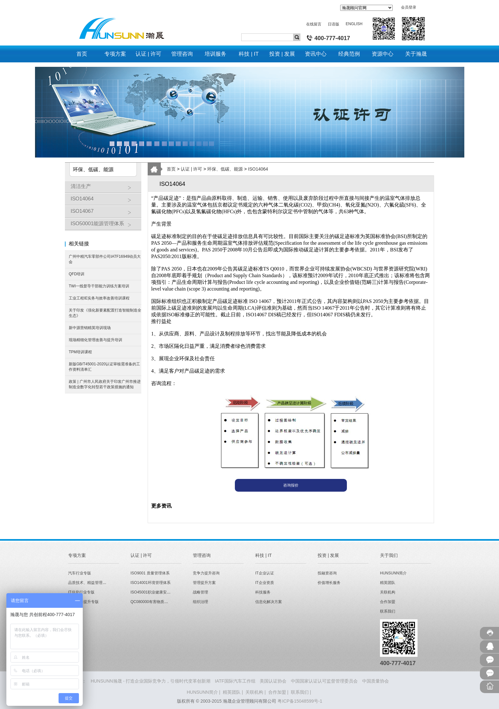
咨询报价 (291, 485)
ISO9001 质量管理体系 (150, 573)
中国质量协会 (375, 681)
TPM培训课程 (80, 352)
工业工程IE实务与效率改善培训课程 (99, 298)
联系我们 (387, 611)
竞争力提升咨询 (206, 573)
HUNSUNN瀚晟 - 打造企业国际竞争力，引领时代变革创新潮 (150, 681)
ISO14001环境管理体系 (150, 582)
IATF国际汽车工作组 (235, 681)
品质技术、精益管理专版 (89, 582)
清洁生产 (104, 189)
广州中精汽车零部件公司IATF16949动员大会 (105, 259)
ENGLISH (354, 24)
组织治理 (200, 602)
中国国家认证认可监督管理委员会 (324, 681)
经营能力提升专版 (83, 602)
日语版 (333, 24)
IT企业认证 (264, 573)
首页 (171, 169)
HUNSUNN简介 (393, 573)
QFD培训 (76, 274)
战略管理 (200, 592)
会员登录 (408, 7)
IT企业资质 (264, 582)
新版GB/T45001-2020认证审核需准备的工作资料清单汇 (104, 367)
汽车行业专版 (79, 573)
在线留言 (313, 24)
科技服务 (263, 592)
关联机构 (387, 592)
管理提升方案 (204, 582)
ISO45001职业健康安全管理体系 (158, 592)
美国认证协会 (273, 681)
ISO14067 (104, 213)
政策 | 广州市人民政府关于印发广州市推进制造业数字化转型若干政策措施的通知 (105, 384)
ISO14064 (104, 201)
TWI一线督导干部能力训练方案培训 (99, 286)
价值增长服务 (329, 582)
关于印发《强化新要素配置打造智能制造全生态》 (105, 313)
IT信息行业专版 (81, 592)
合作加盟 (387, 602)
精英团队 (387, 582)
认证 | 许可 (191, 169)
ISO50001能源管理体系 (104, 226)
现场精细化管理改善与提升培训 (95, 340)
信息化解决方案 (268, 602)
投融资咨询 (327, 573)
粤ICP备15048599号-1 (300, 701)
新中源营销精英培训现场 (90, 328)
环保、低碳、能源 (225, 169)
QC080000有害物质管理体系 (154, 602)
